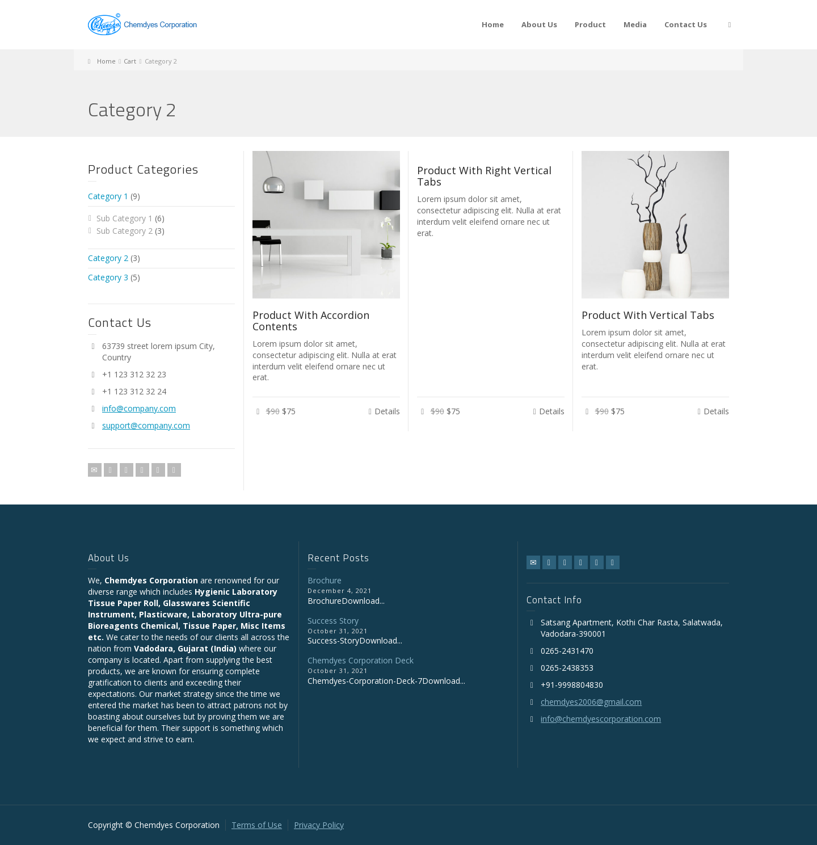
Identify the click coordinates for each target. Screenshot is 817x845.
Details (387, 411)
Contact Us (685, 24)
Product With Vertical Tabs (648, 315)
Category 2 (108, 258)
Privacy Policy (319, 824)
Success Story (333, 620)
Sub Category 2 (124, 230)
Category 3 (108, 277)
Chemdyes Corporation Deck (361, 660)
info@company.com (139, 408)
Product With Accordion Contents (310, 320)
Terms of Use (256, 824)
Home (493, 24)
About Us (539, 24)
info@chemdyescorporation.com (601, 718)
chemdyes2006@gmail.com (591, 701)
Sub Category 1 (124, 218)
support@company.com (146, 425)
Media (635, 24)
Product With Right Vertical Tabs (484, 175)
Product (590, 24)
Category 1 (108, 196)
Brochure (325, 580)
